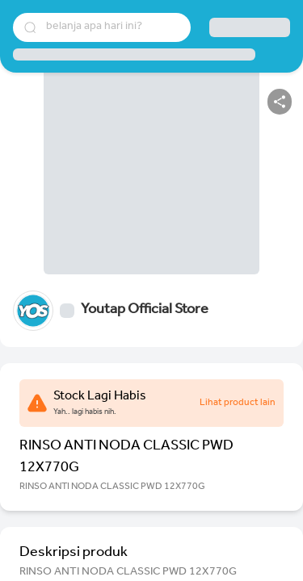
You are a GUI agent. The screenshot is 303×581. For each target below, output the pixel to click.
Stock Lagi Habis (99, 397)
